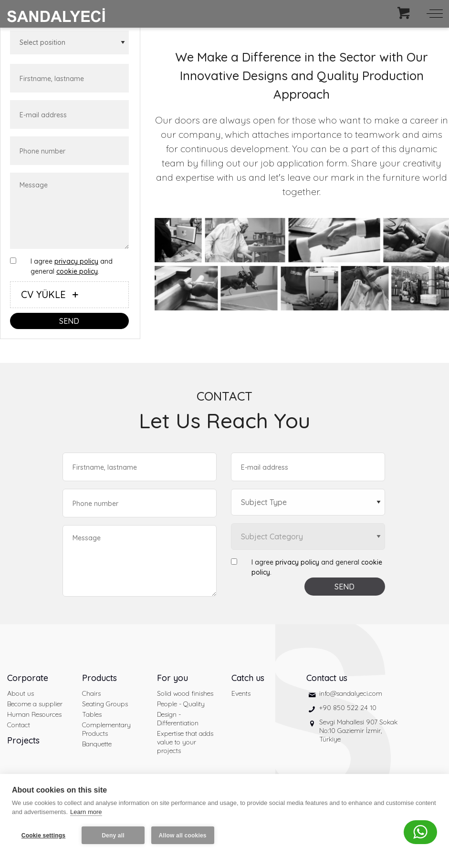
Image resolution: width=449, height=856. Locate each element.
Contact (18, 725)
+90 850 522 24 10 (347, 707)
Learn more (86, 812)
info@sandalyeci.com (350, 693)
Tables (92, 714)
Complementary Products (106, 729)
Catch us (247, 677)
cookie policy (77, 271)
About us (20, 693)
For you (172, 677)
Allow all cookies (183, 835)
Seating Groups (105, 704)
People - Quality (181, 704)
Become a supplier (35, 704)
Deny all (113, 835)
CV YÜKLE (51, 294)
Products (99, 677)
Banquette (97, 744)
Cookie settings (43, 835)
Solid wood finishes (185, 693)
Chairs (91, 693)
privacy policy (76, 261)
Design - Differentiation (177, 718)
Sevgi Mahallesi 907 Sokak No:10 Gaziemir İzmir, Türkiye (358, 730)
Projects (23, 740)
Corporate (27, 677)
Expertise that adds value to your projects (185, 742)
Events (241, 693)
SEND (69, 321)
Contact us (326, 677)
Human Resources (34, 714)
